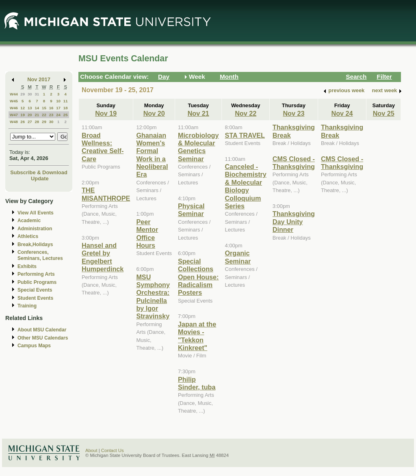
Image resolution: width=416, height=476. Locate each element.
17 (58, 108)
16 (51, 108)
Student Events (35, 298)
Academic (29, 220)
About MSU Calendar (41, 330)
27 (30, 121)
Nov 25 (383, 113)
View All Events (35, 213)
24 (58, 115)
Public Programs (36, 282)
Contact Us (112, 450)
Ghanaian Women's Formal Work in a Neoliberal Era (152, 155)
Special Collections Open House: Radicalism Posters (198, 276)
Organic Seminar (238, 256)
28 (37, 121)
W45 (14, 101)
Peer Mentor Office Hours (147, 233)
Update (40, 178)
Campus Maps (34, 345)
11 (65, 101)
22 (44, 115)
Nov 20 (154, 113)
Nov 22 (245, 113)
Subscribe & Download (38, 172)
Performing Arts (36, 274)
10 (58, 101)
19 (22, 115)
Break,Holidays (35, 244)
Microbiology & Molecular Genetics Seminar (198, 147)
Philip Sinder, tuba (196, 383)
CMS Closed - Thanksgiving (294, 162)
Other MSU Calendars (42, 338)
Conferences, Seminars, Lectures (40, 255)
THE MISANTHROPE (106, 193)
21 (37, 115)
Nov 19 (106, 113)
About (91, 450)
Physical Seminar (191, 209)
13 (30, 108)
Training (27, 306)
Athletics (27, 236)
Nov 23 (293, 113)
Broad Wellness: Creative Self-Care (103, 147)
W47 (14, 115)
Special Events (34, 290)
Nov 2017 (38, 79)
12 (22, 108)
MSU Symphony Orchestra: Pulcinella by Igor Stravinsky (153, 296)
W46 (14, 108)
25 (65, 115)
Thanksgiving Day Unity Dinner (294, 221)
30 (30, 94)
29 (22, 94)
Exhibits (27, 266)
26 (22, 121)
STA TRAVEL (244, 135)
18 (65, 108)
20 (30, 115)
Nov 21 (198, 113)
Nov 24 (342, 113)
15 (44, 108)
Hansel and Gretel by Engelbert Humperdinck (103, 257)
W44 (14, 94)
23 (51, 115)
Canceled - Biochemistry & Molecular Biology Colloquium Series (245, 186)
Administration (34, 229)
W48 (14, 121)
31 (37, 94)
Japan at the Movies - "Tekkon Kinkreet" (197, 335)
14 (37, 108)
